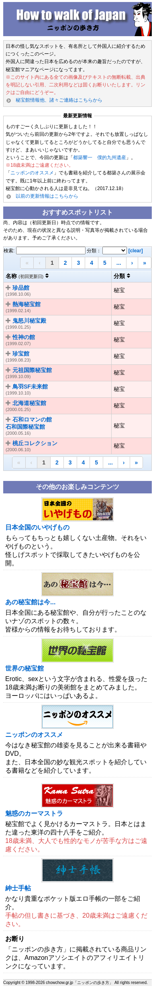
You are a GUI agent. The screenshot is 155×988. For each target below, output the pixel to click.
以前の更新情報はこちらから (47, 196)
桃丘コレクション (34, 443)
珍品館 (20, 287)
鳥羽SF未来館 (30, 386)
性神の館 (23, 337)
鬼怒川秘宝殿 (29, 320)
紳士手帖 (18, 888)
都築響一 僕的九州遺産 (99, 157)
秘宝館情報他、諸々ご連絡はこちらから (59, 100)
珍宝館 (20, 353)
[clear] (135, 251)
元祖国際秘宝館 (32, 370)
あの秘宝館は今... (30, 602)
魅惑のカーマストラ (34, 813)
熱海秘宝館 (26, 304)
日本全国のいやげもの (37, 527)
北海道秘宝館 (29, 403)
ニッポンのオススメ (32, 173)
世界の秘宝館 (24, 668)
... (118, 263)
